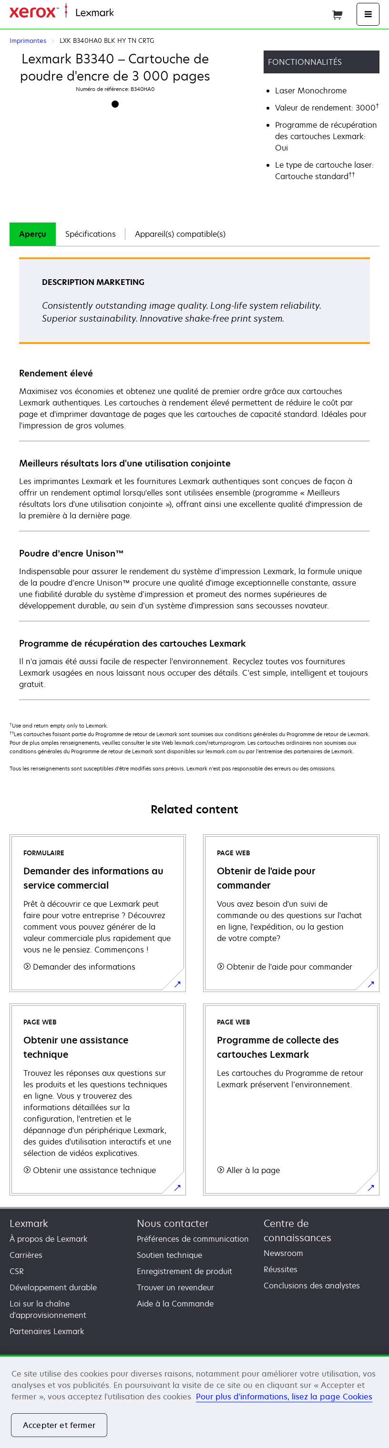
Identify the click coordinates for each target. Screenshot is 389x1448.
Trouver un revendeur (175, 1287)
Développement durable (53, 1287)
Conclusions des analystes (312, 1285)
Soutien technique (169, 1255)
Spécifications (90, 234)
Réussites (280, 1269)
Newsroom (283, 1253)
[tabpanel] (194, 478)
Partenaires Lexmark (47, 1331)
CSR (17, 1271)
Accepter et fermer (59, 1425)
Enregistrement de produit (184, 1271)
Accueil (124, 13)
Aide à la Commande (175, 1303)
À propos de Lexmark (49, 1239)
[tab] (33, 234)
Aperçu (32, 234)
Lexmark (29, 1223)
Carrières (26, 1255)
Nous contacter (172, 1223)
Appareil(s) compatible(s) (180, 234)
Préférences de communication (193, 1239)
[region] (194, 1401)
